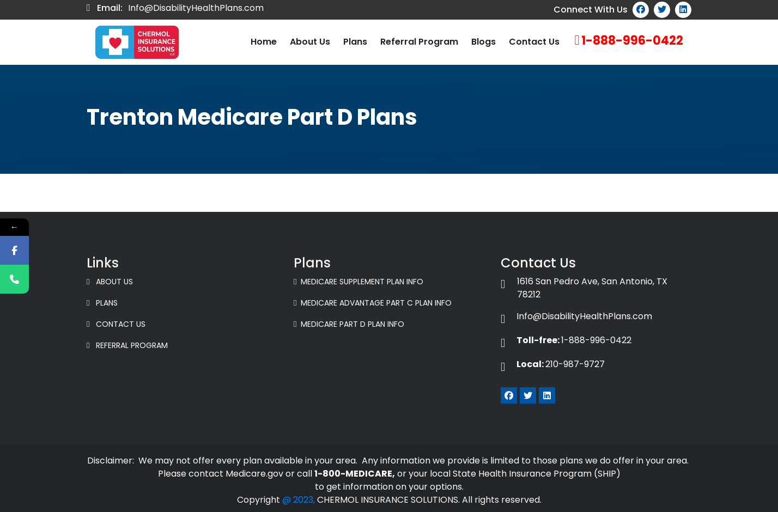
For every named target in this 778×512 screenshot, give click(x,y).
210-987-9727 (553, 364)
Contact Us (534, 41)
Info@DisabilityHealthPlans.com (196, 8)
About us (310, 41)
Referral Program (419, 41)
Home (264, 41)
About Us (110, 281)
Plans (355, 41)
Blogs (483, 41)
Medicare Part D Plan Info (349, 324)
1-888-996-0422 (632, 40)
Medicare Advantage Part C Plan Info (373, 302)
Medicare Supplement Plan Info (358, 281)
